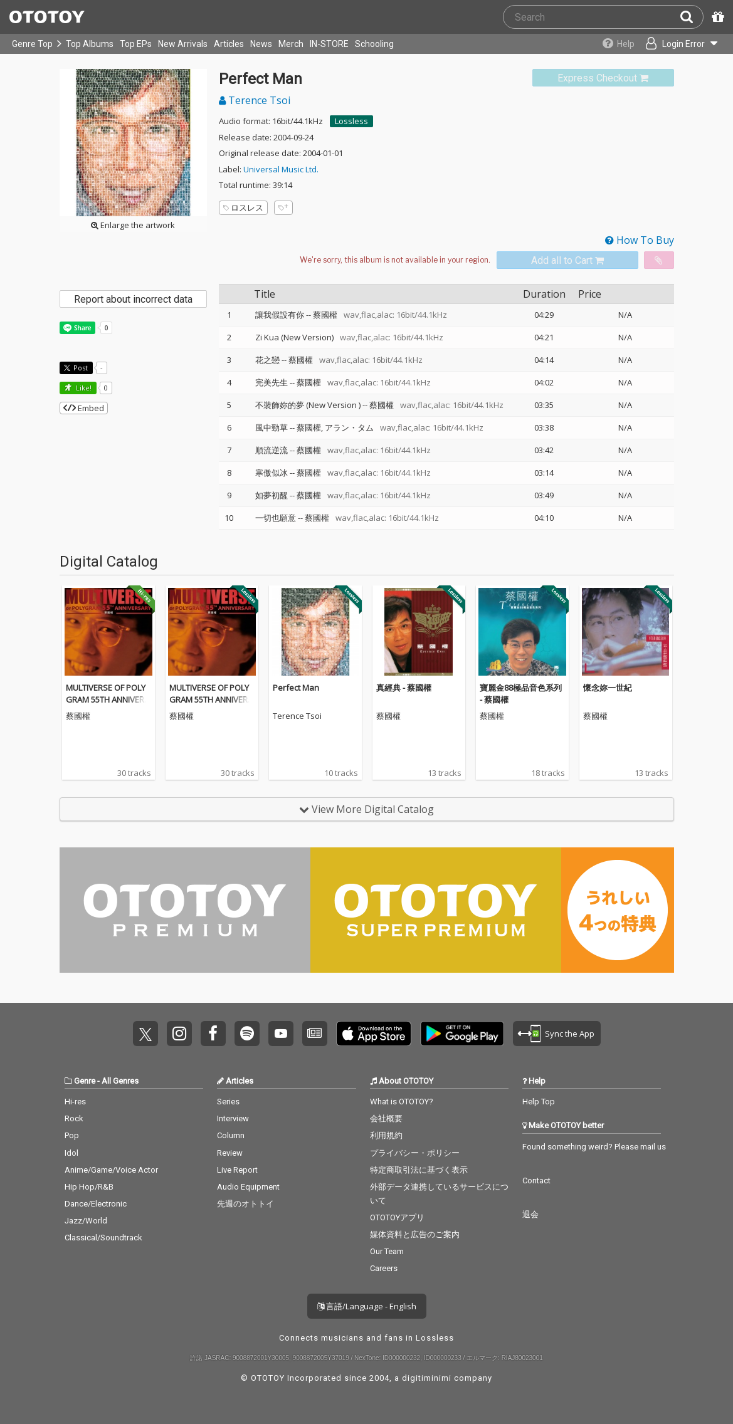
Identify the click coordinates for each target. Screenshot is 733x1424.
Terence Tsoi (254, 100)
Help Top (538, 1101)
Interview (233, 1118)
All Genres (120, 1081)
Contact (536, 1180)
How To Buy (639, 240)
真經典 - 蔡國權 (403, 687)
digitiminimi (426, 1378)
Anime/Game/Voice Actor (111, 1170)
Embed (83, 408)
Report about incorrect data (133, 299)
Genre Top (32, 44)
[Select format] (395, 260)
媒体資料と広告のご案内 (415, 1234)
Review (230, 1153)
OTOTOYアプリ (397, 1217)
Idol (71, 1153)
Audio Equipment (248, 1186)
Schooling (374, 44)
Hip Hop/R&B (89, 1186)
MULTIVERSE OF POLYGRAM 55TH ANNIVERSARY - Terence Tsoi (107, 700)
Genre (84, 1081)
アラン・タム (349, 427)
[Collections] (615, 44)
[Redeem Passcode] (716, 17)
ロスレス (243, 207)
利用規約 (386, 1135)
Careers (384, 1268)
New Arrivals (183, 44)
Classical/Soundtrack (103, 1237)
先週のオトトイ (245, 1203)
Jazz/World (86, 1220)
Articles (229, 44)
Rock (74, 1118)
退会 (530, 1214)
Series (228, 1101)
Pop (72, 1135)
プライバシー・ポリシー (415, 1153)
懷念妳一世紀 (607, 687)
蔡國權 (325, 314)
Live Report (237, 1170)
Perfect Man (296, 687)
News (261, 44)
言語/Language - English (366, 1306)
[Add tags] (283, 208)
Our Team (387, 1251)
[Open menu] (680, 44)
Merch (290, 44)
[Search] (691, 17)
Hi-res (75, 1101)
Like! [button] (83, 387)
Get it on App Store (373, 1033)
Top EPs (136, 44)
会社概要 (386, 1118)
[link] (603, 78)
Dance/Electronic (96, 1203)
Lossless (351, 121)
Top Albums (89, 44)
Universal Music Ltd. (281, 169)
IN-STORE (329, 44)
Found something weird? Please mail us (594, 1146)
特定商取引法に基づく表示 (419, 1170)
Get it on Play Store (462, 1033)
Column (231, 1135)
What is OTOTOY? (401, 1101)
